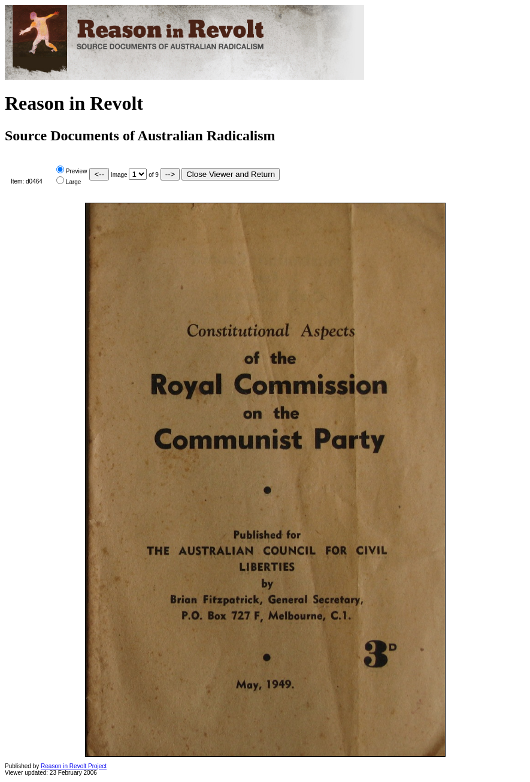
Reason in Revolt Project (74, 766)
